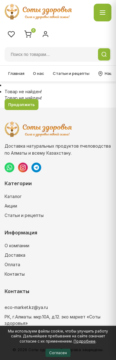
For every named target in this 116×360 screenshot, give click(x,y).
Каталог (13, 196)
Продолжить (21, 104)
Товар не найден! (23, 91)
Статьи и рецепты (71, 73)
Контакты (15, 274)
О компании (17, 245)
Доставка (15, 255)
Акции (11, 205)
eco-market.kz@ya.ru (26, 307)
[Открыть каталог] (102, 12)
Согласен (58, 353)
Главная (16, 73)
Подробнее (85, 341)
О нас (38, 73)
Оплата (12, 264)
